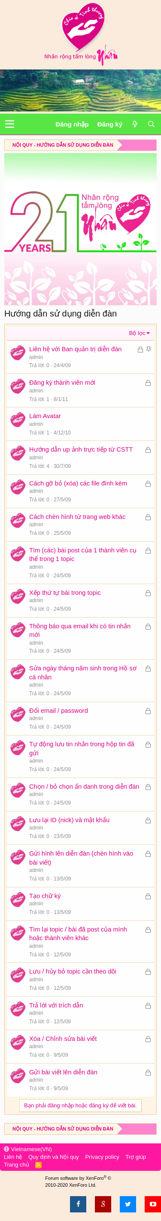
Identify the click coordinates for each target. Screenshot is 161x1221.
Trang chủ (16, 1164)
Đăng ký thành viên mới (62, 382)
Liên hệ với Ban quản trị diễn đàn (75, 349)
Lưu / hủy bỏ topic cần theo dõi (72, 971)
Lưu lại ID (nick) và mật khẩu (69, 820)
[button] (10, 124)
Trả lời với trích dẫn (56, 1005)
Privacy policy (102, 1157)
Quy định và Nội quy (53, 1157)
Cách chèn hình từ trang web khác (77, 516)
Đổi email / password (58, 710)
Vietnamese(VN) (28, 1149)
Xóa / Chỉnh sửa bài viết (63, 1038)
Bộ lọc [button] (137, 333)
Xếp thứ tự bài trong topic (65, 592)
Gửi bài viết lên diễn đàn (63, 1072)
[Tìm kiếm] (151, 124)
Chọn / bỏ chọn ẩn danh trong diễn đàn (84, 786)
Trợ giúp (135, 1157)
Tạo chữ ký (45, 895)
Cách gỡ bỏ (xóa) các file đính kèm (78, 483)
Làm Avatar (45, 416)
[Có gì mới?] (135, 124)
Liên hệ (13, 1157)
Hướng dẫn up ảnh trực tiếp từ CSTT (81, 449)
